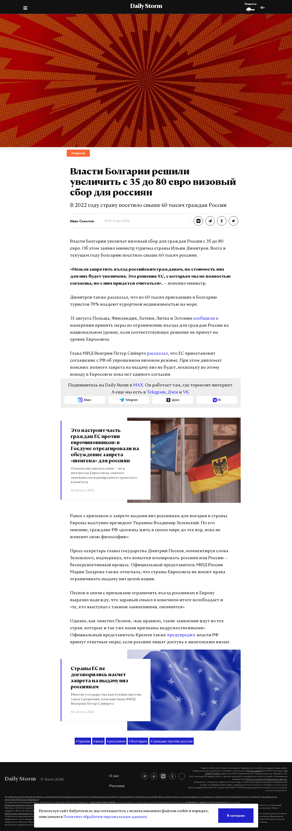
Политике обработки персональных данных (105, 817)
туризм (83, 741)
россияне (116, 741)
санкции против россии (172, 741)
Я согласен (236, 815)
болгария (138, 741)
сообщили (204, 318)
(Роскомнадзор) (254, 771)
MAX (138, 385)
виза (98, 741)
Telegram (156, 392)
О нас (114, 776)
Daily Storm (146, 6)
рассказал (157, 353)
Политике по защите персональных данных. (266, 779)
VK (186, 392)
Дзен (173, 392)
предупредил (181, 635)
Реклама (117, 786)
